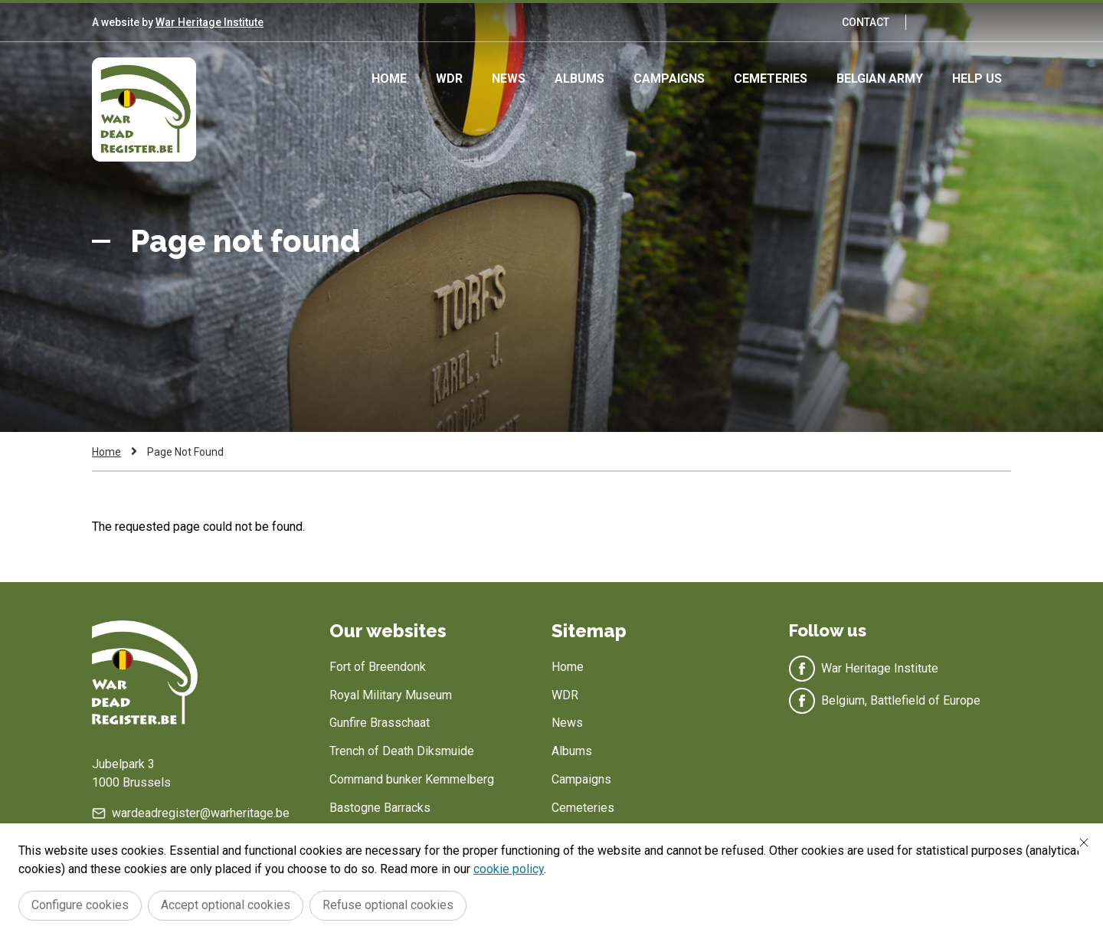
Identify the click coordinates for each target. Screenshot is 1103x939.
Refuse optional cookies (387, 905)
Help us (977, 78)
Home (389, 78)
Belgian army (879, 78)
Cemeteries (770, 78)
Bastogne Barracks (379, 807)
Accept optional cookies (225, 905)
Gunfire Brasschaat (379, 722)
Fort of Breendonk (377, 666)
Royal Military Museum (390, 695)
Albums (579, 78)
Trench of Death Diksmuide (401, 751)
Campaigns (669, 78)
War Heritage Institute (209, 22)
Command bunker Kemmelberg (411, 779)
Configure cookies (80, 905)
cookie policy (508, 869)
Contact (865, 22)
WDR (449, 78)
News (508, 78)
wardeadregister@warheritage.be (201, 813)
